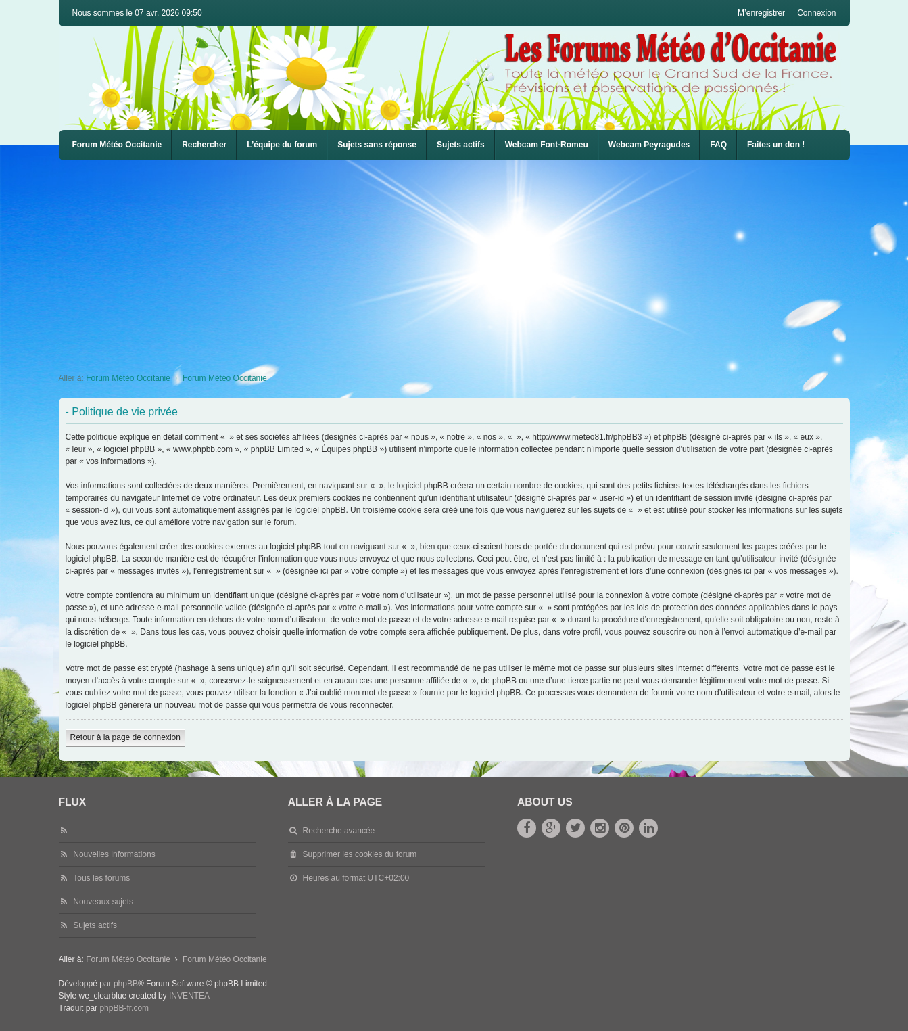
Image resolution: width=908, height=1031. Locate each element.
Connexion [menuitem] (816, 13)
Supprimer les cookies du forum (360, 854)
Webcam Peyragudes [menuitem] (649, 145)
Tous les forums (101, 878)
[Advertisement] (464, 262)
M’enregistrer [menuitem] (761, 13)
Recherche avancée (339, 830)
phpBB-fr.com (124, 1008)
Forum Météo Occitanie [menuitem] (117, 145)
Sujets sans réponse (376, 145)
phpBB (126, 983)
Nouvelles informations (114, 854)
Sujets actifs (461, 145)
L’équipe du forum (282, 145)
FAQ (718, 145)
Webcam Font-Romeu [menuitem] (546, 145)
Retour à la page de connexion (125, 737)
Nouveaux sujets (103, 902)
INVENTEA (189, 996)
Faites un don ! (776, 145)
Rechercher (204, 145)
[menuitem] (546, 145)
